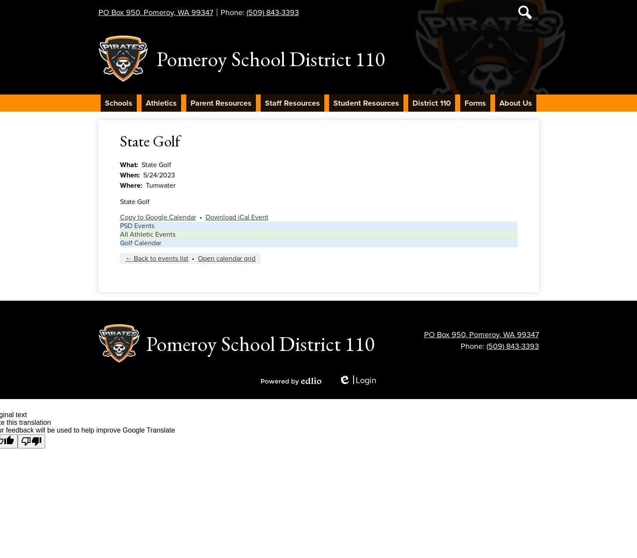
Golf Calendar (140, 243)
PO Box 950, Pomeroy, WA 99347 (155, 12)
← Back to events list (156, 258)
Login (357, 380)
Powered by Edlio (291, 381)
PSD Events (137, 226)
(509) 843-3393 (272, 12)
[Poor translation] (31, 441)
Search (525, 14)
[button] (119, 103)
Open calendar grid (226, 258)
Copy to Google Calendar (158, 217)
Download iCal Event (237, 217)
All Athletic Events (147, 234)
